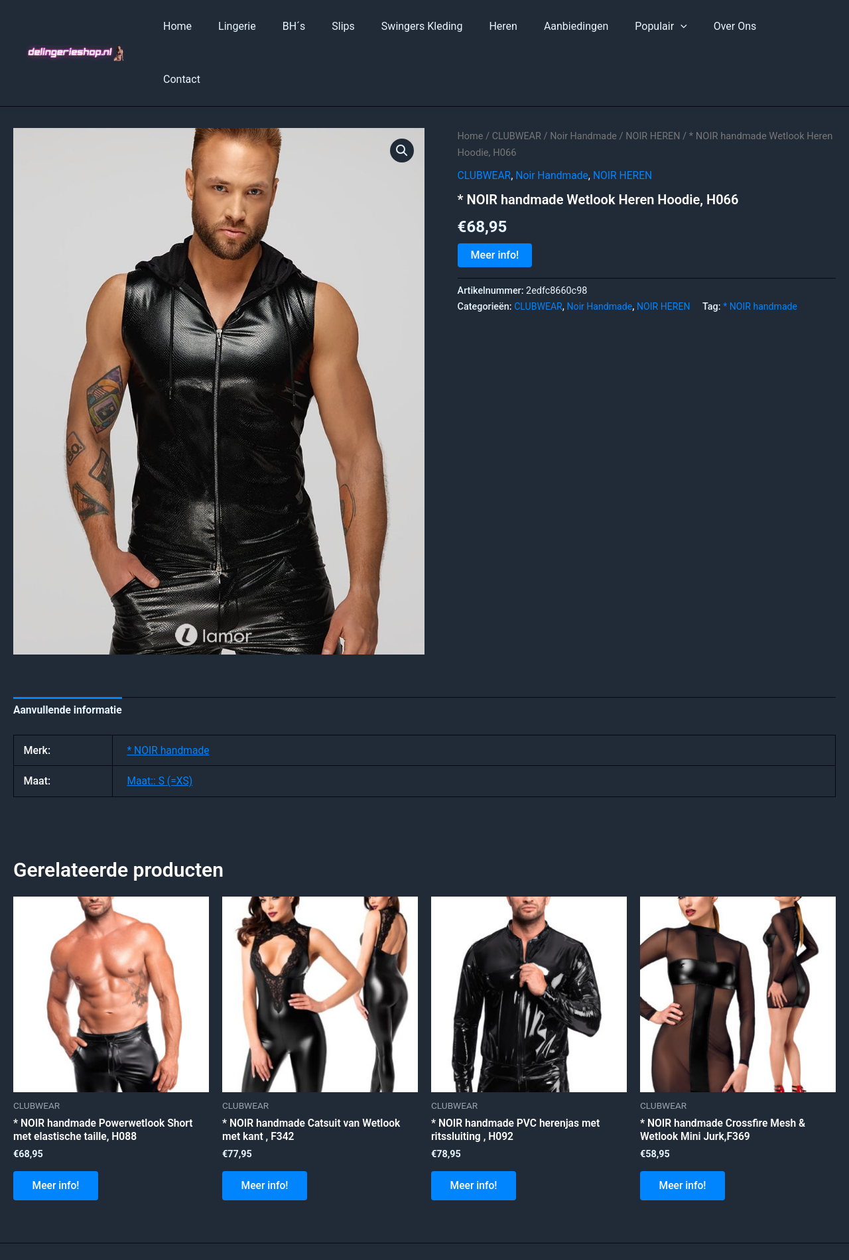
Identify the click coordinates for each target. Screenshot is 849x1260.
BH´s (322, 26)
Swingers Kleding (441, 26)
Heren (516, 26)
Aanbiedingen (584, 26)
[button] (402, 97)
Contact (793, 26)
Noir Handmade (586, 83)
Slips (367, 26)
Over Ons (731, 26)
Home (217, 26)
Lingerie (272, 26)
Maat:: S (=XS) (160, 728)
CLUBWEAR (518, 83)
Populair (663, 26)
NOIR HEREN (657, 83)
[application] (683, 26)
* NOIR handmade (765, 253)
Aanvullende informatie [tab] (69, 657)
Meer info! (495, 202)
